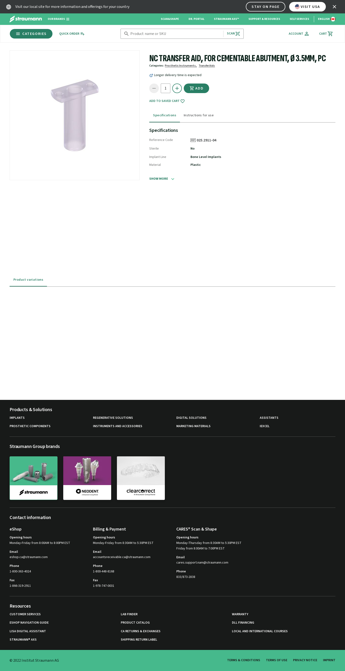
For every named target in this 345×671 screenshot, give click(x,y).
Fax (12, 580)
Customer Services (25, 614)
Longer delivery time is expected (177, 75)
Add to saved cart (167, 101)
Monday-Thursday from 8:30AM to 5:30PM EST (209, 543)
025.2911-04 (208, 140)
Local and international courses (260, 631)
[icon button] (334, 6)
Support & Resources (264, 19)
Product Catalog (135, 623)
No (192, 148)
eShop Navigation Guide (29, 623)
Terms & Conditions (243, 660)
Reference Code (161, 140)
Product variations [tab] (28, 279)
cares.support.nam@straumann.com (202, 562)
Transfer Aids (207, 66)
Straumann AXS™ (226, 19)
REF (193, 140)
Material (155, 164)
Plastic (195, 164)
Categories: (156, 66)
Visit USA (307, 6)
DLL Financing (243, 623)
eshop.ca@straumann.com (29, 557)
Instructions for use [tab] (199, 115)
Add (196, 88)
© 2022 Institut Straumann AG (34, 660)
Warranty (240, 614)
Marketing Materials (193, 426)
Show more (158, 178)
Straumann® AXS (23, 639)
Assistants (269, 418)
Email (14, 551)
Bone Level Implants (205, 157)
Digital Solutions (191, 418)
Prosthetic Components (30, 426)
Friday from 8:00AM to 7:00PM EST (200, 548)
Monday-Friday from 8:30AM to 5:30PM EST (123, 543)
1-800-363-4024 (20, 571)
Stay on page (265, 6)
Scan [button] (233, 33)
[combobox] (175, 34)
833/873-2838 (185, 577)
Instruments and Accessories (117, 426)
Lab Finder (129, 614)
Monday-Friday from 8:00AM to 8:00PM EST (40, 543)
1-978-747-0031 (103, 585)
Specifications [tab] (164, 115)
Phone (14, 566)
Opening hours (21, 537)
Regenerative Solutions (113, 418)
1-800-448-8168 (103, 571)
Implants (17, 418)
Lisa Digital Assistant (28, 631)
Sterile (154, 148)
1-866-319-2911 (20, 585)
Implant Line (157, 157)
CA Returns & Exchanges (141, 631)
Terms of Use (276, 660)
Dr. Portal (196, 19)
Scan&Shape (170, 19)
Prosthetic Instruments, (181, 66)
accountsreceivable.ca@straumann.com (121, 557)
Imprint (329, 660)
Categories (31, 33)
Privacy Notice (305, 660)
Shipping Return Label (139, 639)
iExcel (265, 426)
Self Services (299, 19)
